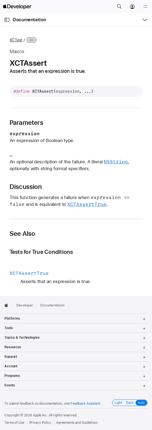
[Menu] (145, 6)
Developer (24, 305)
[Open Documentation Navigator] (7, 20)
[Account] (132, 6)
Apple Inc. (40, 415)
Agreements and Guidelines (76, 423)
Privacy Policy (40, 423)
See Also (22, 233)
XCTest (16, 40)
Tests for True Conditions (41, 251)
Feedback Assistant (85, 403)
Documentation (29, 19)
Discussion (26, 187)
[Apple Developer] (17, 6)
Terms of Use (14, 423)
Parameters (26, 123)
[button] (119, 6)
